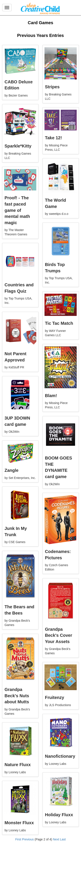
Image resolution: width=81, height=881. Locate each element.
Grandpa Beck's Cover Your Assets (58, 635)
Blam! (51, 395)
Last (63, 839)
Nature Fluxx (18, 764)
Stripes (52, 86)
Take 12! (53, 137)
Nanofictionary (60, 756)
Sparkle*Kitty (18, 146)
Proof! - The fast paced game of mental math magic (17, 210)
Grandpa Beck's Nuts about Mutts (17, 695)
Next (56, 839)
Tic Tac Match (59, 323)
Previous (28, 839)
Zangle (11, 470)
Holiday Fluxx (59, 814)
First (18, 839)
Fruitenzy (54, 697)
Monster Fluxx (19, 822)
